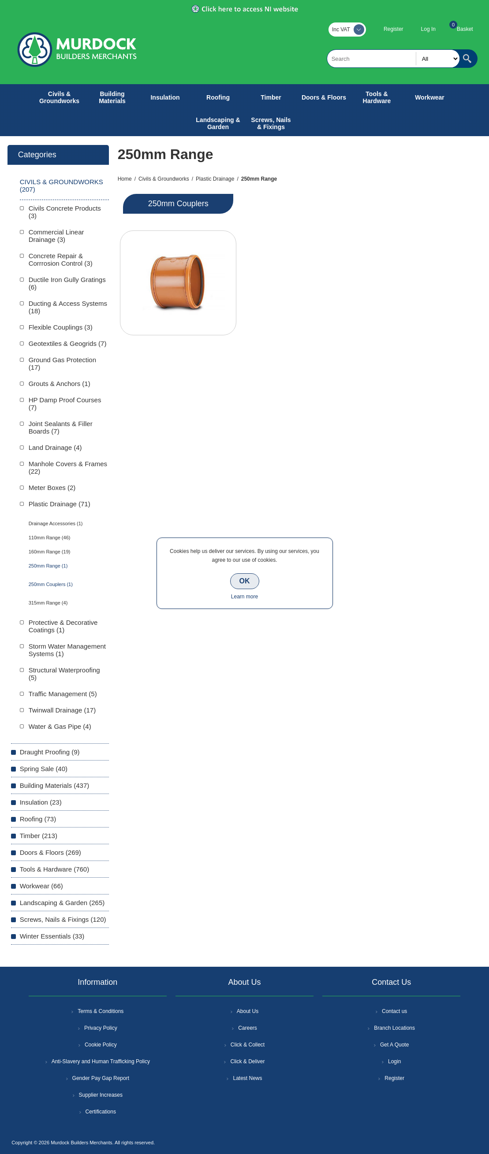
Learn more (244, 597)
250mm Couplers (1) (51, 584)
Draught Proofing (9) (50, 752)
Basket (465, 29)
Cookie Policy (101, 1045)
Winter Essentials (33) (52, 936)
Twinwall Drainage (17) (62, 710)
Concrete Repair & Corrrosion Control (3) (61, 259)
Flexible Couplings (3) (61, 327)
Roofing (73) (38, 819)
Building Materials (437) (55, 785)
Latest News (247, 1078)
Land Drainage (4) (55, 447)
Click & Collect (248, 1045)
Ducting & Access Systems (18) (68, 307)
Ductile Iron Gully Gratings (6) (67, 283)
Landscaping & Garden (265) (62, 902)
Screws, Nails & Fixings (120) (63, 919)
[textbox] (393, 58)
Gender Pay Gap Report (100, 1078)
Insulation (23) (41, 802)
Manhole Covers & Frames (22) (68, 467)
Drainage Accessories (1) (56, 523)
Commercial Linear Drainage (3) (56, 235)
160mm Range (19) (50, 551)
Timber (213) (38, 835)
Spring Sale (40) (43, 768)
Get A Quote (394, 1045)
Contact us (394, 1011)
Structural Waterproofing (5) (64, 673)
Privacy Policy (100, 1028)
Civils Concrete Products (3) (65, 211)
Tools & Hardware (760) (55, 869)
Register (393, 29)
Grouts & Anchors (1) (59, 383)
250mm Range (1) (48, 565)
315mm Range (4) (48, 602)
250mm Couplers (178, 203)
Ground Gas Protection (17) (62, 363)
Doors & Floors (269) (50, 852)
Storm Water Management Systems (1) (67, 649)
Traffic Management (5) (63, 694)
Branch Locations (394, 1028)
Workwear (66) (41, 886)
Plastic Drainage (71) (59, 504)
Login (394, 1061)
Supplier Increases (101, 1095)
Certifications (101, 1112)
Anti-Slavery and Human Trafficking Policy (101, 1061)
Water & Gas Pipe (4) (60, 726)
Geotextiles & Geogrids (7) (68, 343)
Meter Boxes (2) (52, 487)
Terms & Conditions (100, 1011)
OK (244, 581)
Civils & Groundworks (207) (61, 185)
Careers (247, 1028)
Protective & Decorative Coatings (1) (63, 626)
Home (125, 179)
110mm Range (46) (50, 537)
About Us (247, 1011)
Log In (428, 29)
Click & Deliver (247, 1061)
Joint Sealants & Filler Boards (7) (61, 427)
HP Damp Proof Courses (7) (65, 403)
